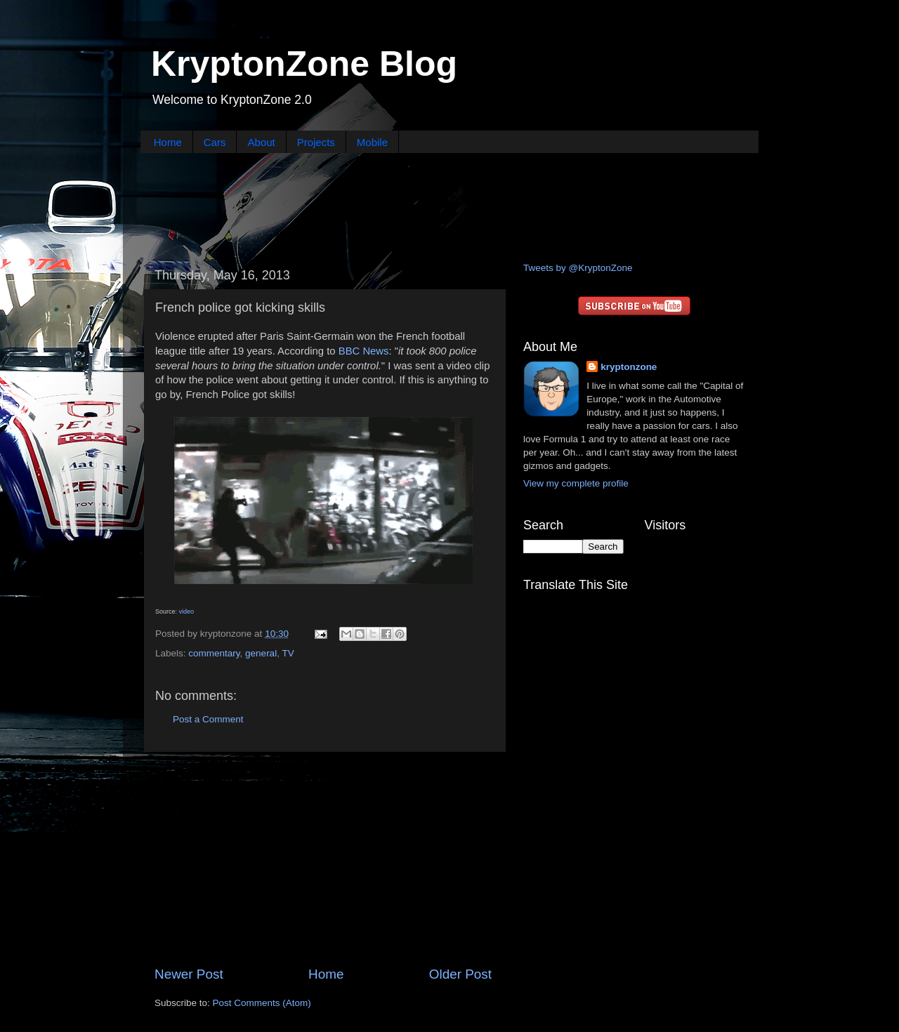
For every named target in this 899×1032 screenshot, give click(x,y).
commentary (213, 653)
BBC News (364, 351)
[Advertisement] (449, 205)
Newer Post (189, 974)
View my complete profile (576, 483)
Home (168, 142)
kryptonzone (629, 367)
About (261, 142)
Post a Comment (208, 719)
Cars (215, 142)
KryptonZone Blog (304, 64)
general (261, 653)
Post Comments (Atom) (262, 1003)
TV (288, 653)
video (187, 611)
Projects (316, 142)
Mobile (372, 142)
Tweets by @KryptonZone (578, 268)
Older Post (460, 974)
